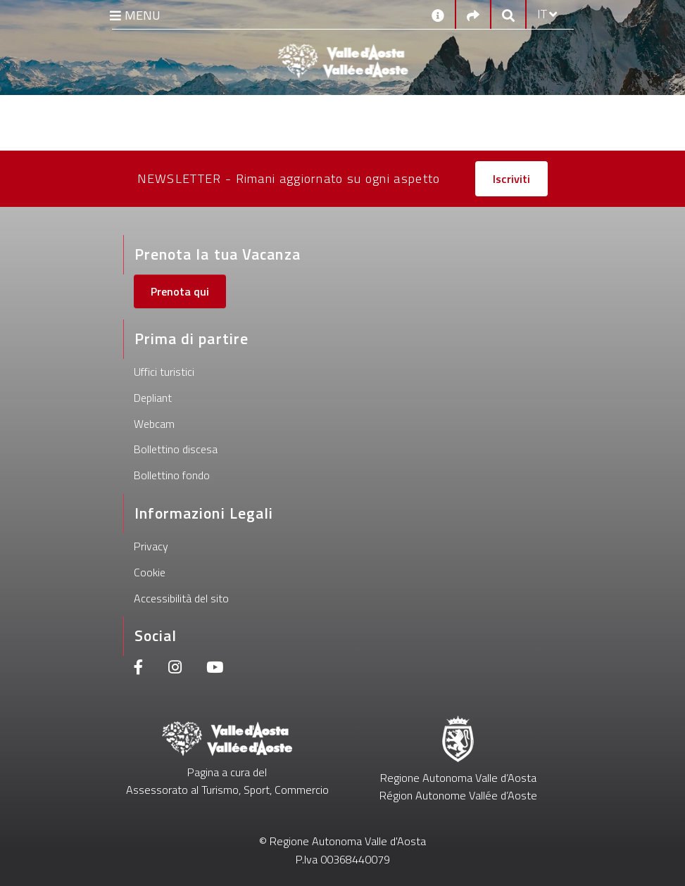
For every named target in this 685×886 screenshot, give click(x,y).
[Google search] (508, 14)
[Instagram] (175, 669)
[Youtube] (214, 669)
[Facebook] (139, 669)
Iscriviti (511, 178)
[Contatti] (438, 14)
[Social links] (473, 14)
